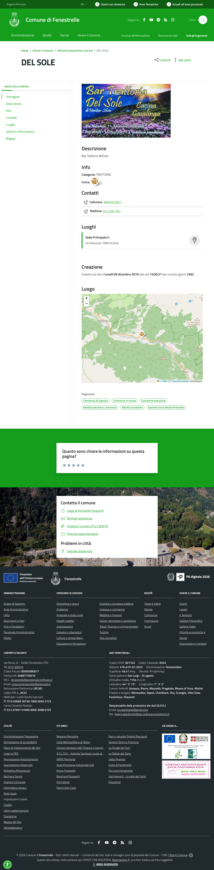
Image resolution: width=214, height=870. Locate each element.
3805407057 (112, 201)
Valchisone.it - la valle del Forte (127, 776)
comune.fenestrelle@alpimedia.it (31, 684)
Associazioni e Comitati (193, 643)
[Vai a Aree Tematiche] (146, 4)
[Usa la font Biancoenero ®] (110, 4)
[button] (144, 334)
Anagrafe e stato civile (69, 615)
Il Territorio (185, 615)
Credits (8, 805)
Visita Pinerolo (117, 759)
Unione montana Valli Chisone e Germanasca (83, 748)
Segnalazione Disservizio (18, 765)
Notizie (148, 609)
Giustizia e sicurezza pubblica (116, 604)
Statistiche (10, 816)
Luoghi (183, 609)
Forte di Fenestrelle (120, 765)
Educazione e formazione (71, 643)
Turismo (104, 632)
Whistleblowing (13, 828)
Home (24, 50)
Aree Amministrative (16, 609)
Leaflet (162, 381)
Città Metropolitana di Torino (73, 742)
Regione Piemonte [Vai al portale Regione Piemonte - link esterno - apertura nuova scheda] (16, 4)
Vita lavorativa (108, 638)
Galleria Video (187, 626)
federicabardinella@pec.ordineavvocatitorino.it (142, 714)
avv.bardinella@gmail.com (132, 710)
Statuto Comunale (14, 782)
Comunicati (151, 615)
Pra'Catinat (63, 782)
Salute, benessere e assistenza (118, 621)
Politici (7, 638)
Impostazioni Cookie (15, 799)
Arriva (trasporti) (66, 770)
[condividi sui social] (162, 60)
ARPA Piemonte (65, 759)
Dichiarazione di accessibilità (20, 742)
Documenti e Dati (14, 621)
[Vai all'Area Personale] (185, 4)
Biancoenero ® (121, 860)
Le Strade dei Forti (119, 748)
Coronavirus (151, 621)
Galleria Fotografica (190, 621)
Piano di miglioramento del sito (22, 748)
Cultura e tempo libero (69, 638)
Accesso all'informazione (136, 36)
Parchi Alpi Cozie (66, 788)
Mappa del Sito (12, 822)
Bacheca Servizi (13, 776)
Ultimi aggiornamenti (16, 810)
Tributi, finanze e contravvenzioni (119, 626)
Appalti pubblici (65, 621)
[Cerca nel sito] (202, 20)
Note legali (10, 793)
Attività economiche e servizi (74, 50)
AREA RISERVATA (105, 864)
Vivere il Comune (42, 50)
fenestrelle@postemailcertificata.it (31, 680)
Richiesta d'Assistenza (17, 770)
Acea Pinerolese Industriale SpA (75, 765)
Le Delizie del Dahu (120, 753)
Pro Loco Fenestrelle (121, 770)
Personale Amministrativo (19, 632)
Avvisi (147, 626)
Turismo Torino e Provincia (124, 742)
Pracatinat (115, 782)
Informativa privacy (15, 788)
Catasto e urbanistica (68, 632)
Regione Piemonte (67, 736)
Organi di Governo (14, 604)
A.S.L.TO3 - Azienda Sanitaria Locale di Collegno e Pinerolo (91, 753)
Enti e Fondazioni (14, 626)
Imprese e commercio (112, 609)
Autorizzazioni (64, 626)
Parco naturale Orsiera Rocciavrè (128, 736)
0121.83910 (15, 667)
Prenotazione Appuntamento (21, 759)
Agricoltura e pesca (67, 604)
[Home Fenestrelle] (43, 19)
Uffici (7, 615)
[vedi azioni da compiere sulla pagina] (182, 60)
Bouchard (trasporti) (68, 776)
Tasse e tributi (152, 604)
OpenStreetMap (180, 381)
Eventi (183, 604)
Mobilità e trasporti (111, 615)
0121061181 (112, 211)
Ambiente (62, 609)
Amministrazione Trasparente (21, 736)
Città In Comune (178, 855)
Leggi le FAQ (11, 753)
